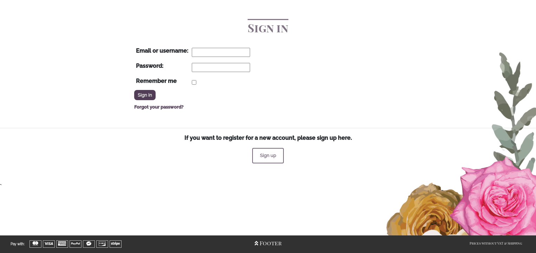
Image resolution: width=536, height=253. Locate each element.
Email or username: (162, 50)
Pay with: (18, 244)
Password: (149, 66)
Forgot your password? (158, 107)
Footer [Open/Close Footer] (268, 243)
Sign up (268, 155)
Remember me (156, 81)
